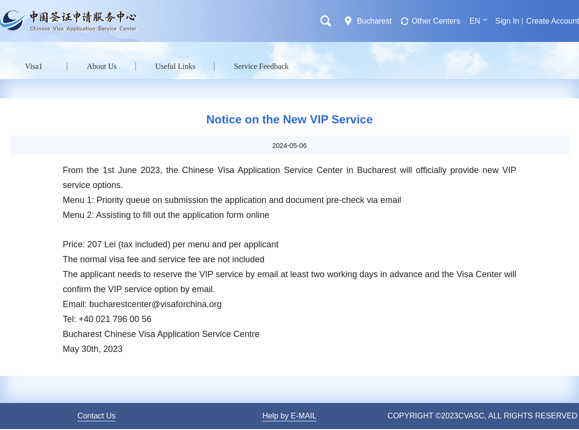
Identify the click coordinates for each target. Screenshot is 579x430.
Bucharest (374, 21)
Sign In (507, 21)
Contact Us (96, 416)
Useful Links (175, 66)
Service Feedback (261, 66)
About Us (102, 66)
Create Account (552, 21)
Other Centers (436, 21)
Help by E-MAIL (289, 416)
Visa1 (33, 66)
